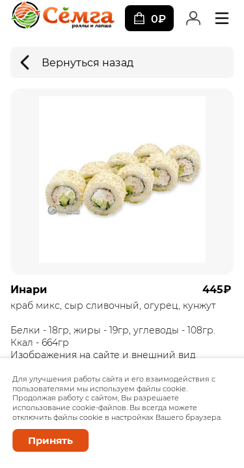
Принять (50, 440)
